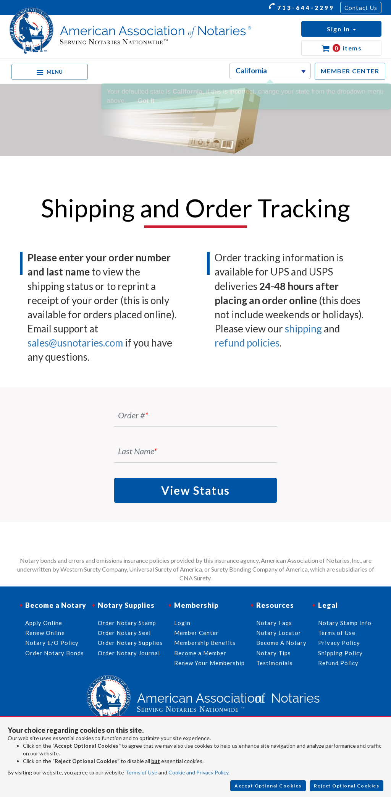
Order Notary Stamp (127, 622)
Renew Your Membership (209, 662)
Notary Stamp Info (345, 622)
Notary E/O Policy (52, 642)
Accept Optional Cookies (268, 786)
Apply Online (43, 622)
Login (182, 622)
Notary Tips (273, 653)
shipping (303, 328)
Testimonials (274, 662)
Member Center (196, 632)
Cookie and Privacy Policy (198, 772)
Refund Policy (338, 662)
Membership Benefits (205, 642)
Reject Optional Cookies (347, 786)
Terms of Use (141, 772)
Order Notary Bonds (54, 653)
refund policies (247, 343)
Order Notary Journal (129, 653)
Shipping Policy (340, 653)
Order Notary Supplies (130, 642)
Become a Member (200, 653)
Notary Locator (278, 632)
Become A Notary (281, 642)
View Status (195, 490)
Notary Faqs (274, 622)
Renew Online (45, 632)
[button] (341, 29)
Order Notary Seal (124, 632)
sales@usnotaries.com (75, 343)
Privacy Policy (339, 642)
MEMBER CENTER (350, 71)
